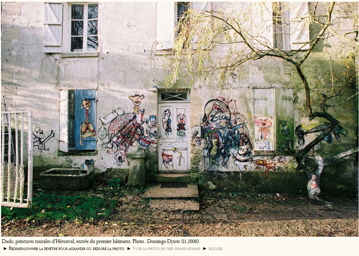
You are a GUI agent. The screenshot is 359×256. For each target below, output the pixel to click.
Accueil (215, 248)
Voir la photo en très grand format (166, 248)
